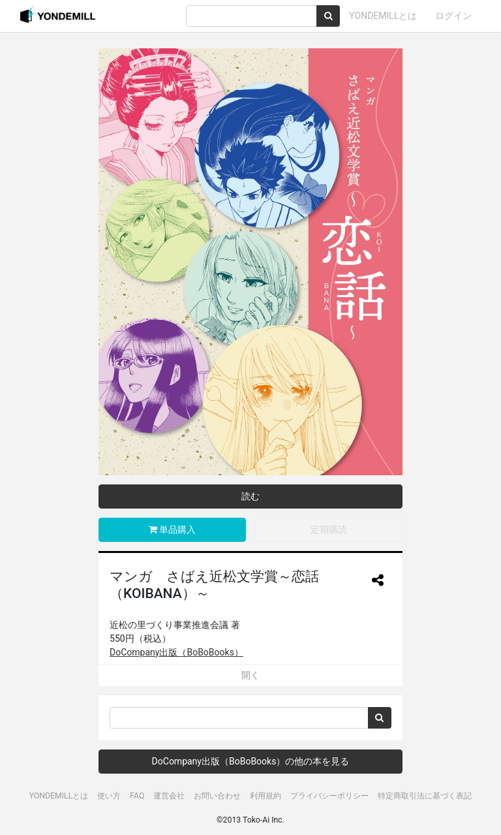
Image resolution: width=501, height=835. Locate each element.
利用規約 (265, 795)
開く (250, 675)
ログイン (453, 15)
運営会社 (169, 795)
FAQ (137, 795)
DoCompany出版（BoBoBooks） (176, 652)
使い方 (109, 795)
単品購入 (172, 529)
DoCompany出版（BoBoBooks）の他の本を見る (251, 761)
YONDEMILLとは (383, 15)
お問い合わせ (217, 795)
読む (250, 496)
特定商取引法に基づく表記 (425, 795)
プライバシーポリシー (329, 795)
